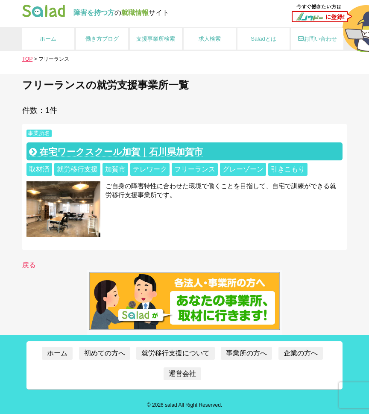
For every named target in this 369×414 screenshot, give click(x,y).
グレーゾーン (243, 169)
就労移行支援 (77, 169)
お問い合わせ (317, 38)
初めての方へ (104, 353)
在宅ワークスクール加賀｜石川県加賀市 (116, 152)
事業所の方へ (246, 353)
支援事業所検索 (155, 38)
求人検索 (210, 38)
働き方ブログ (102, 38)
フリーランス (194, 169)
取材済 (39, 169)
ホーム (48, 38)
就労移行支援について (175, 353)
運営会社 (182, 373)
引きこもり (288, 169)
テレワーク (150, 169)
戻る (29, 265)
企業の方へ (301, 353)
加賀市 (115, 169)
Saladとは (263, 38)
